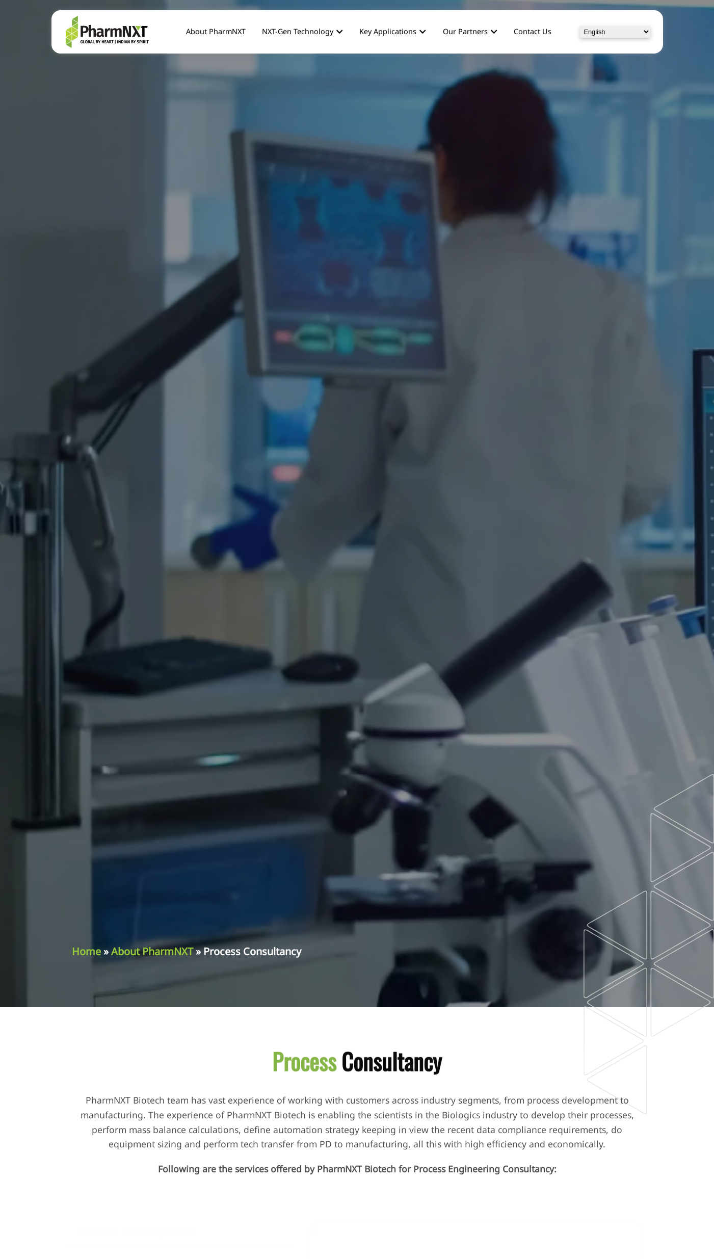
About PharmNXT (152, 951)
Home (86, 951)
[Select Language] (615, 32)
